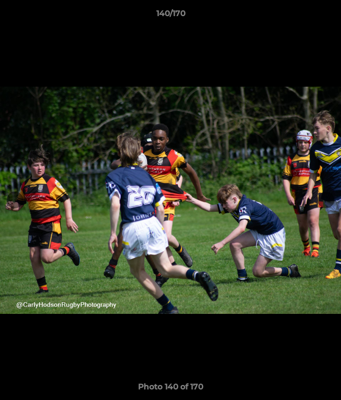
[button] (327, 16)
